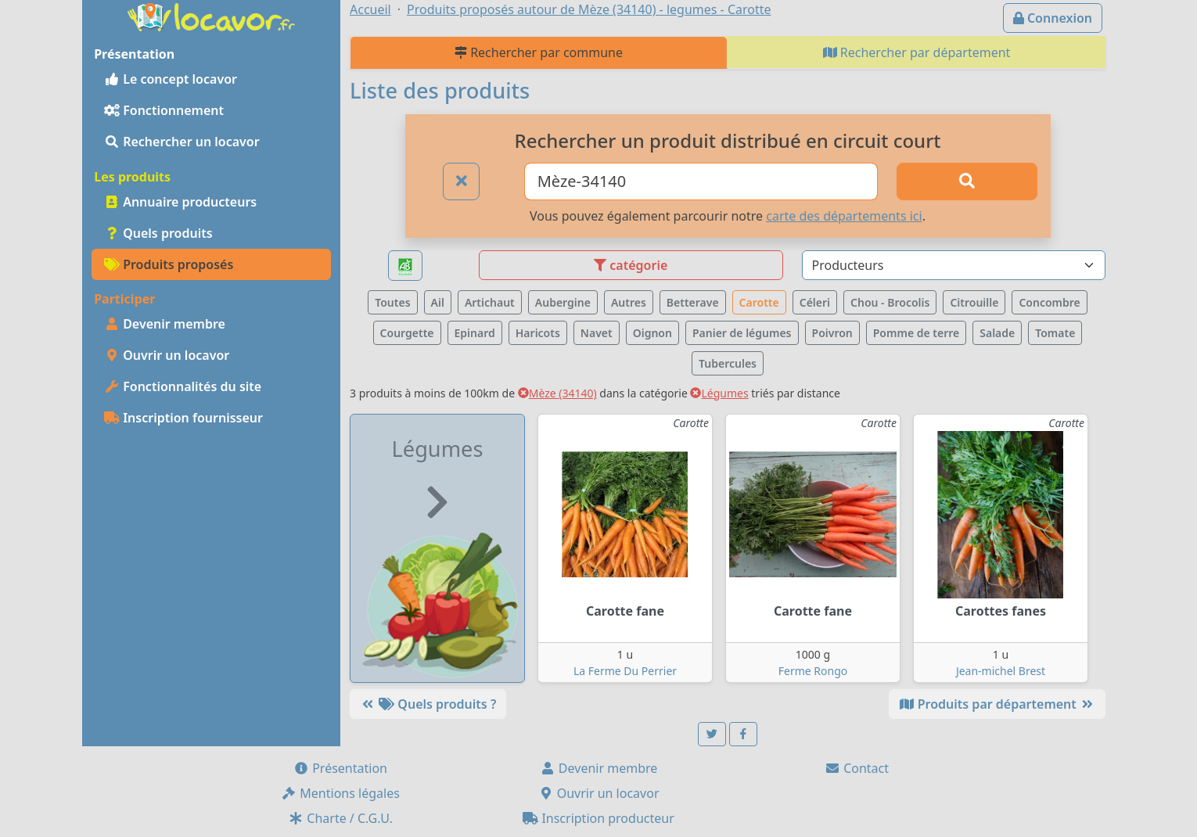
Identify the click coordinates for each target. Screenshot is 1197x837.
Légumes (719, 393)
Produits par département (997, 704)
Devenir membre (164, 323)
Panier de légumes (742, 332)
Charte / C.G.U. (340, 818)
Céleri (815, 302)
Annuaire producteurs (180, 201)
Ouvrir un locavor (166, 355)
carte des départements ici (844, 216)
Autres (628, 302)
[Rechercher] (967, 181)
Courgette (407, 332)
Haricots (538, 332)
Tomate (1055, 332)
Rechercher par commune (539, 52)
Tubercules (728, 363)
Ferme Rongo (812, 670)
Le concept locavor (170, 79)
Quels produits (158, 233)
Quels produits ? (428, 704)
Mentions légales (340, 793)
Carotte (759, 302)
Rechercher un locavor (182, 141)
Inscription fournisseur (183, 417)
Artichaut (490, 302)
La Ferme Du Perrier (625, 670)
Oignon (652, 332)
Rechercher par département (917, 52)
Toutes (392, 302)
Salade (997, 332)
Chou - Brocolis (889, 302)
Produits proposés (168, 264)
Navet (597, 332)
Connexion (1052, 18)
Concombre (1049, 302)
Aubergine (563, 302)
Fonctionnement (164, 110)
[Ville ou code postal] (701, 181)
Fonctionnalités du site (182, 386)
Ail (437, 302)
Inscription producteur (598, 818)
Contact (857, 768)
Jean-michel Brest (1000, 670)
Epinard (475, 332)
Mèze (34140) (557, 393)
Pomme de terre (916, 332)
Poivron (832, 332)
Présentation (340, 768)
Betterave (693, 302)
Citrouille (974, 302)
